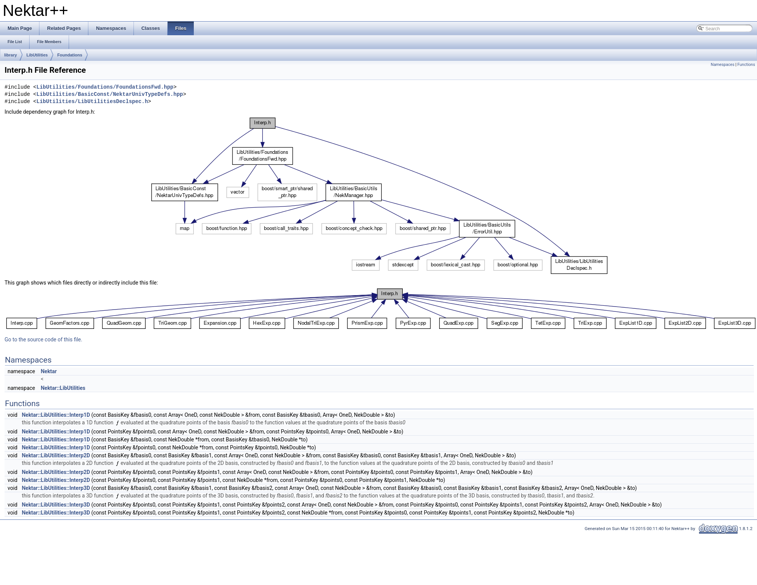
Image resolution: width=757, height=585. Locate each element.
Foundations (69, 55)
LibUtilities (37, 55)
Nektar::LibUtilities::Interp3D (56, 488)
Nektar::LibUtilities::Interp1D (56, 415)
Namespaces (722, 64)
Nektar (49, 371)
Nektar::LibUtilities (63, 388)
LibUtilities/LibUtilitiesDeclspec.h (92, 101)
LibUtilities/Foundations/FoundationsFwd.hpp (104, 87)
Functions (746, 64)
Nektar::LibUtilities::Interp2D (56, 455)
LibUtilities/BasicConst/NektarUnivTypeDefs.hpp (109, 94)
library (10, 55)
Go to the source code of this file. (43, 339)
